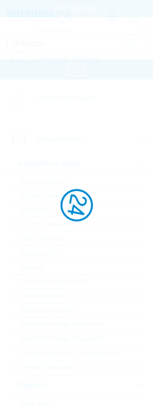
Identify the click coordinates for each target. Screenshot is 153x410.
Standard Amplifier (47, 310)
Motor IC (33, 267)
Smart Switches (43, 295)
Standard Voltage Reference (62, 324)
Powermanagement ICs (55, 281)
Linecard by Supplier (66, 98)
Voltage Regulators (48, 367)
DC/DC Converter (46, 224)
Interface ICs (39, 253)
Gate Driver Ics (42, 238)
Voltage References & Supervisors (70, 352)
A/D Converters (43, 181)
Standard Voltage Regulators (62, 338)
